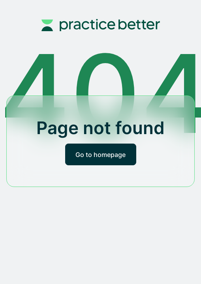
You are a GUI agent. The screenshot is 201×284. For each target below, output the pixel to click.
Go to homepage (100, 155)
